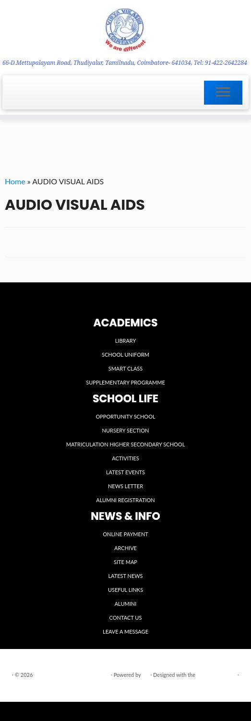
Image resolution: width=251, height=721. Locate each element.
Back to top (228, 687)
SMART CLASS (125, 368)
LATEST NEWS (125, 576)
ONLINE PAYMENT (125, 534)
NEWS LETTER (125, 486)
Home (15, 181)
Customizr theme (216, 675)
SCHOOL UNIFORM (125, 354)
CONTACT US (125, 617)
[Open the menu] (223, 93)
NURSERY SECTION (125, 430)
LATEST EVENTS (125, 472)
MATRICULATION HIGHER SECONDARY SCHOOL (125, 444)
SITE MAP (125, 562)
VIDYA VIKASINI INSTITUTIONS (71, 675)
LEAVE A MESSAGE (125, 631)
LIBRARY (125, 340)
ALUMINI (126, 604)
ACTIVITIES (125, 458)
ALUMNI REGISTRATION (125, 500)
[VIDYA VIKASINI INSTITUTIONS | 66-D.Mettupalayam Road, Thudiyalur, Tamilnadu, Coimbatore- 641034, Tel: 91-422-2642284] (125, 29)
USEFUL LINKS (125, 590)
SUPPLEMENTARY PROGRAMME (125, 382)
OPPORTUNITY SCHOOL (125, 416)
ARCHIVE (125, 548)
